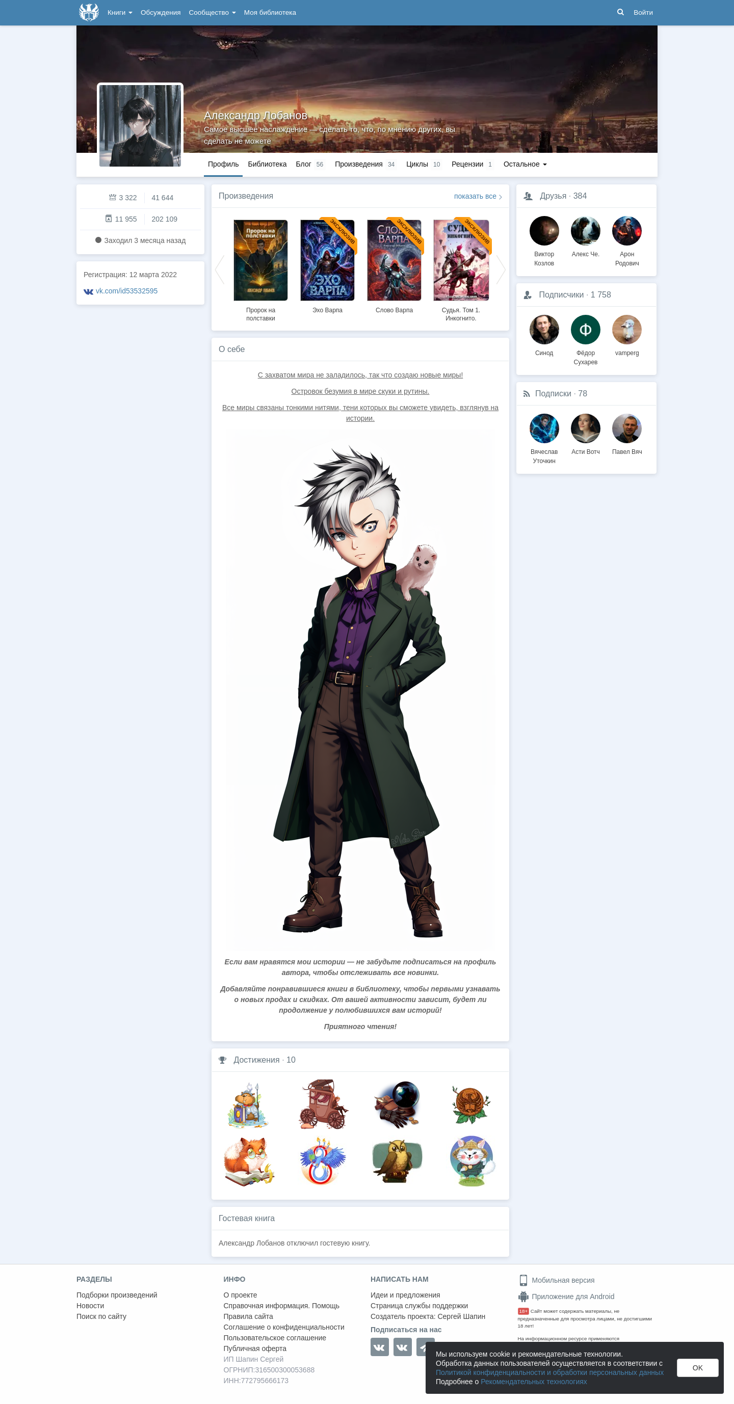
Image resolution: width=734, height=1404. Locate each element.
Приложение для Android (566, 1296)
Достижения (256, 1060)
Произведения (246, 196)
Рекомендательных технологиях (534, 1382)
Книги (120, 12)
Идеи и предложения (405, 1295)
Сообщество (212, 12)
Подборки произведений (117, 1295)
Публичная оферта (255, 1348)
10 (291, 1060)
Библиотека (267, 164)
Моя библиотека (270, 12)
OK (698, 1368)
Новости (90, 1306)
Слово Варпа (394, 310)
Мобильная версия (556, 1280)
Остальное (525, 164)
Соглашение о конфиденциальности (284, 1327)
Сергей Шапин (461, 1316)
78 (582, 393)
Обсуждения (160, 12)
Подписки (553, 393)
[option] (260, 268)
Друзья (553, 196)
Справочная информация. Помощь (282, 1306)
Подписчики (561, 294)
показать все (475, 196)
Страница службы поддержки (419, 1306)
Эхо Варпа (327, 310)
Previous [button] (220, 269)
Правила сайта (248, 1316)
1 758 (601, 294)
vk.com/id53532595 (127, 291)
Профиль (223, 164)
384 (580, 196)
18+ (523, 1311)
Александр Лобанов (255, 115)
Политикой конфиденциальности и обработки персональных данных (550, 1372)
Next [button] (501, 269)
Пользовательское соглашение (275, 1338)
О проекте (240, 1295)
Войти (643, 12)
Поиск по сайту (101, 1316)
